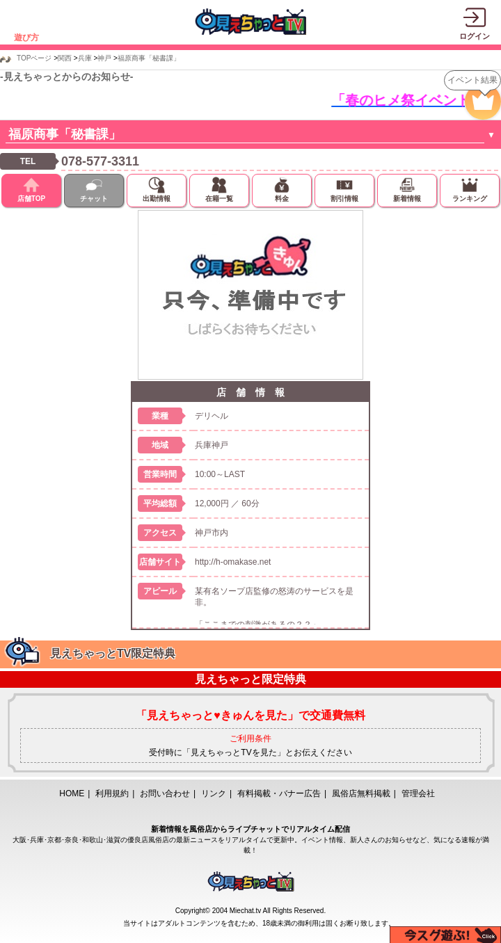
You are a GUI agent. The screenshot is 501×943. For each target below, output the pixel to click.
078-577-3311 (100, 161)
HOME (71, 793)
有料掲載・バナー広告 (279, 793)
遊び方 (26, 37)
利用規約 (112, 793)
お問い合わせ (165, 793)
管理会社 (418, 793)
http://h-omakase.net (233, 562)
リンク (213, 793)
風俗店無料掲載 (361, 793)
